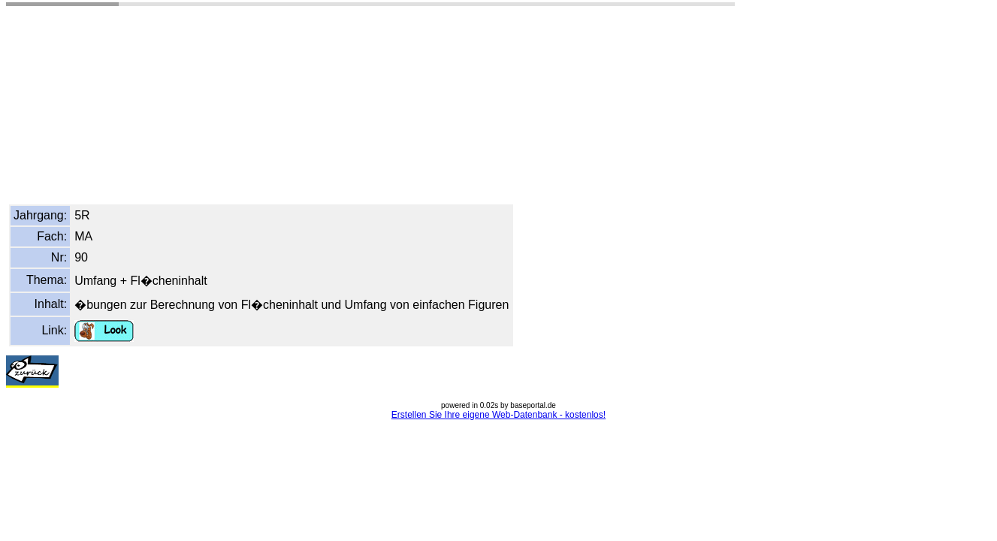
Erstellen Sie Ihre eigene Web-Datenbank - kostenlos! (498, 415)
